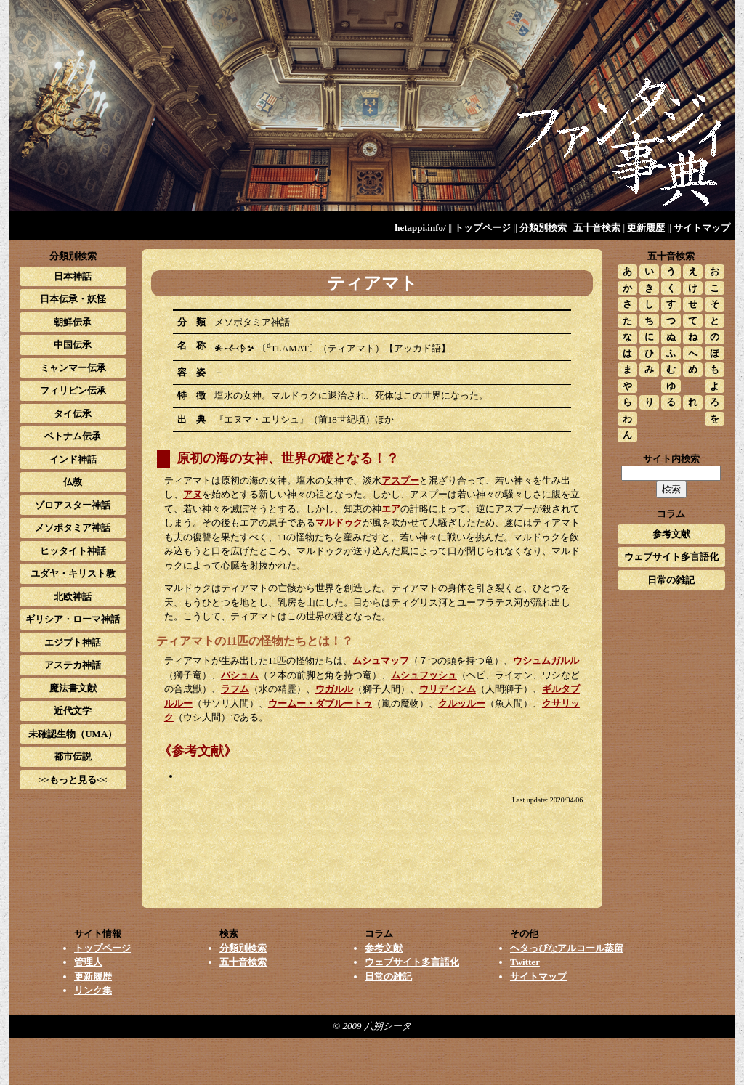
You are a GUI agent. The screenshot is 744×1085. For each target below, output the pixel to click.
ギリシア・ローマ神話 (72, 619)
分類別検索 (543, 227)
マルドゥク (339, 522)
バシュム (240, 675)
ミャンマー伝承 (73, 367)
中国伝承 (73, 344)
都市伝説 (73, 756)
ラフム (235, 688)
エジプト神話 (72, 642)
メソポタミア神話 (72, 527)
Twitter (525, 961)
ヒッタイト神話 (73, 550)
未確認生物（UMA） (72, 733)
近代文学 (73, 710)
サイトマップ (702, 227)
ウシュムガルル (546, 660)
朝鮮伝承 (73, 322)
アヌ (192, 494)
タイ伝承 (73, 413)
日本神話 (73, 276)
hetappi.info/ (420, 227)
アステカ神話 (72, 664)
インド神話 (73, 459)
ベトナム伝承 (72, 436)
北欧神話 (73, 596)
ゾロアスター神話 (72, 505)
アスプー (400, 480)
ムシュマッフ (380, 660)
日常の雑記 (671, 579)
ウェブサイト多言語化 (671, 556)
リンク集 (93, 990)
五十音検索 (596, 227)
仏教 (72, 481)
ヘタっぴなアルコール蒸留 (566, 948)
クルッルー (461, 703)
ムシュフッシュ (424, 675)
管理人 (88, 961)
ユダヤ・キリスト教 (73, 573)
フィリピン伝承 (73, 390)
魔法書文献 (73, 688)
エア (390, 508)
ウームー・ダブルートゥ (320, 703)
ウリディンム (447, 688)
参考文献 (671, 534)
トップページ (482, 227)
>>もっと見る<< (73, 779)
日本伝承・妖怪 (73, 298)
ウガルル (334, 688)
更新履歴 (646, 227)
